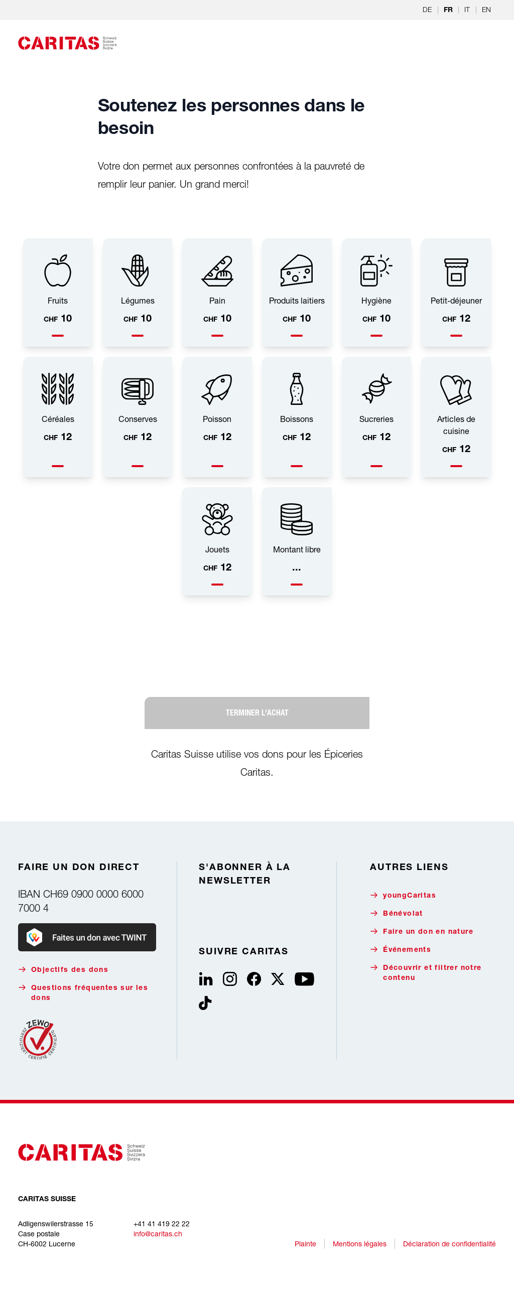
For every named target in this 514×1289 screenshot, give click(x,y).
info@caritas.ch (158, 1233)
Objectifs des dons (63, 969)
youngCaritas (403, 895)
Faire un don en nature (421, 931)
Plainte (305, 1243)
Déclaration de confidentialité (449, 1243)
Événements (400, 949)
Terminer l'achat (257, 713)
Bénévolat (396, 913)
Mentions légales (360, 1243)
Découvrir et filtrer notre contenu (425, 972)
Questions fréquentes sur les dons (83, 992)
